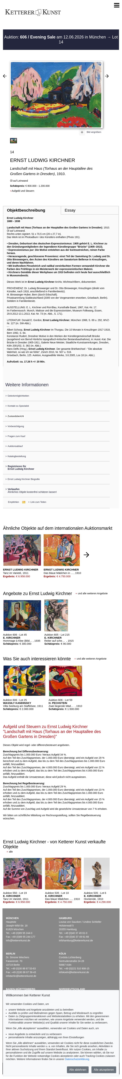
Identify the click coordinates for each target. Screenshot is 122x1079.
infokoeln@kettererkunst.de (74, 972)
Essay (70, 210)
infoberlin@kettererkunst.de (21, 976)
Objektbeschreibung (26, 210)
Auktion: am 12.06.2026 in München (55, 37)
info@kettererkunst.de (18, 940)
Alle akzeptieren (104, 1069)
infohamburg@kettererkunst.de (76, 940)
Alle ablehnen (77, 1069)
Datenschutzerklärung (77, 1059)
